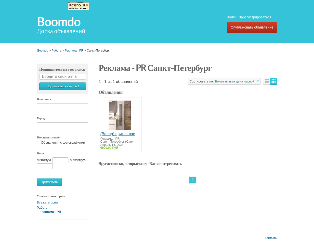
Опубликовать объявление (252, 27)
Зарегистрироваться (255, 17)
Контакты (271, 237)
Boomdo (58, 22)
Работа (42, 207)
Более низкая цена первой (234, 81)
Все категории (47, 202)
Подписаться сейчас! (62, 86)
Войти (231, 17)
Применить (49, 182)
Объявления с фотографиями (63, 142)
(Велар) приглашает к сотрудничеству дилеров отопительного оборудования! (120, 134)
